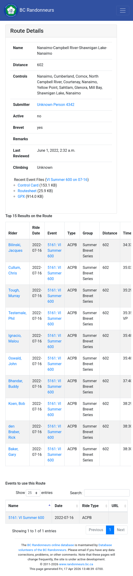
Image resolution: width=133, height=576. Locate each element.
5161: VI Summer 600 (54, 250)
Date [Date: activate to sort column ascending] (58, 506)
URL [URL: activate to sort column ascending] (115, 506)
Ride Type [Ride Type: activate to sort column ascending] (90, 506)
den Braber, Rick (14, 432)
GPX (21, 196)
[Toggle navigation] (122, 10)
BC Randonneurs (29, 10)
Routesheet (27, 191)
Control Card (28, 185)
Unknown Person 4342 (55, 104)
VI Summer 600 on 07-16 (66, 179)
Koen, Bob (16, 403)
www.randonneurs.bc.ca (76, 564)
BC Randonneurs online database (50, 545)
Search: (100, 493)
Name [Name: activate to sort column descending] (13, 506)
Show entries (34, 493)
